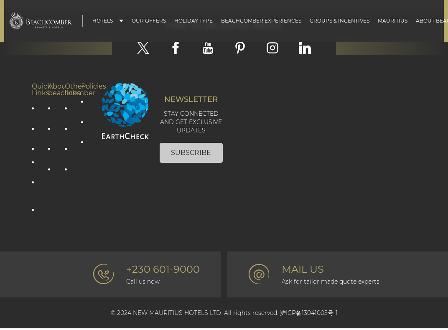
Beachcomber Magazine (69, 153)
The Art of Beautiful (52, 181)
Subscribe (191, 153)
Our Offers (149, 21)
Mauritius (392, 21)
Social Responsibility (52, 133)
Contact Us (69, 112)
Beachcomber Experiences (261, 21)
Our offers (36, 112)
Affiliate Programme (36, 215)
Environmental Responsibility (52, 153)
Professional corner (69, 174)
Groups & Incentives (339, 21)
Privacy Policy (85, 106)
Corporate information (52, 112)
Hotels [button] (102, 21)
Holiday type (193, 21)
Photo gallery (69, 133)
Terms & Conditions (85, 150)
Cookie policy (85, 126)
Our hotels (36, 167)
